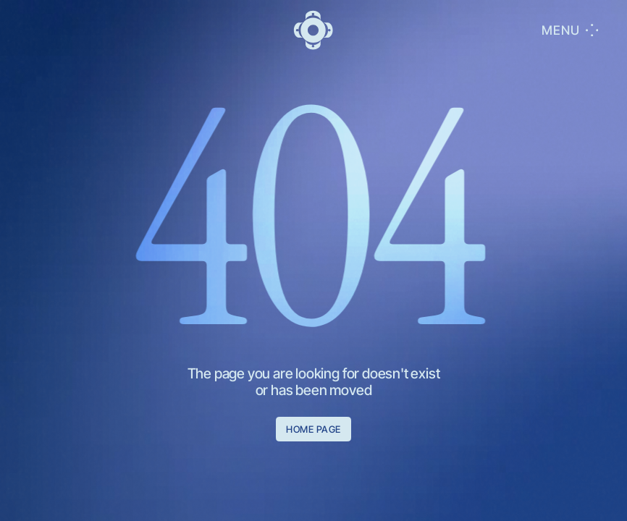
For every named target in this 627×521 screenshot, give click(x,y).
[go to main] (313, 30)
